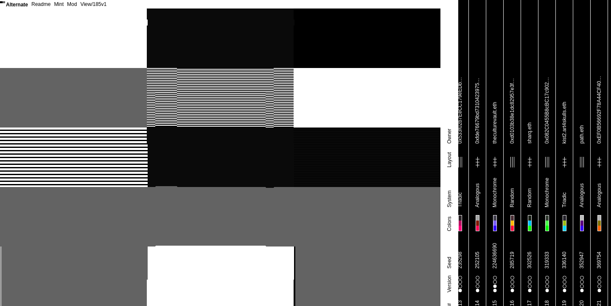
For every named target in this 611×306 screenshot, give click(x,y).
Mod (72, 4)
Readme (40, 4)
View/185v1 (93, 4)
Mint (59, 4)
